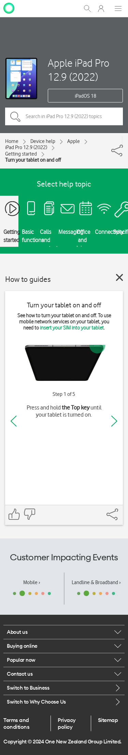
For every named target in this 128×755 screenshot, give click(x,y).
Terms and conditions (16, 723)
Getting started (21, 154)
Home (11, 141)
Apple (73, 141)
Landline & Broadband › (96, 582)
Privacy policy (67, 723)
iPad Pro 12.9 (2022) (26, 147)
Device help (42, 141)
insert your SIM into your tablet (72, 328)
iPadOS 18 (85, 96)
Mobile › (31, 582)
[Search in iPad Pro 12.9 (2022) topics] (64, 116)
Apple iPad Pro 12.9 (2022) (78, 70)
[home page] (9, 8)
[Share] (122, 140)
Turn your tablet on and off (33, 160)
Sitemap (108, 720)
